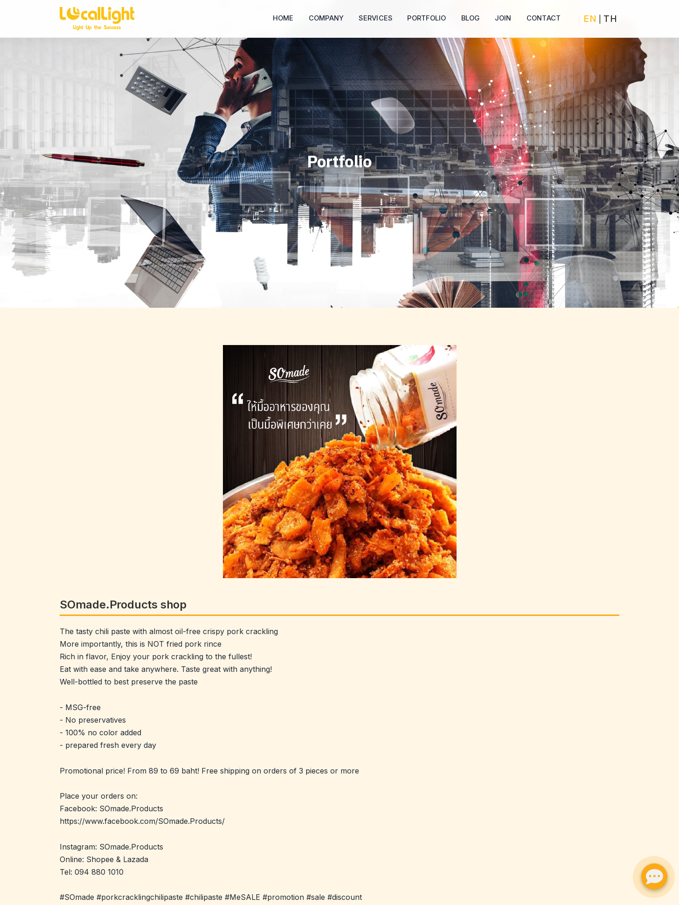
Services (375, 18)
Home (283, 18)
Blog (470, 18)
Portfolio (426, 18)
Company (326, 18)
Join (503, 18)
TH (610, 18)
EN (589, 18)
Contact (544, 18)
